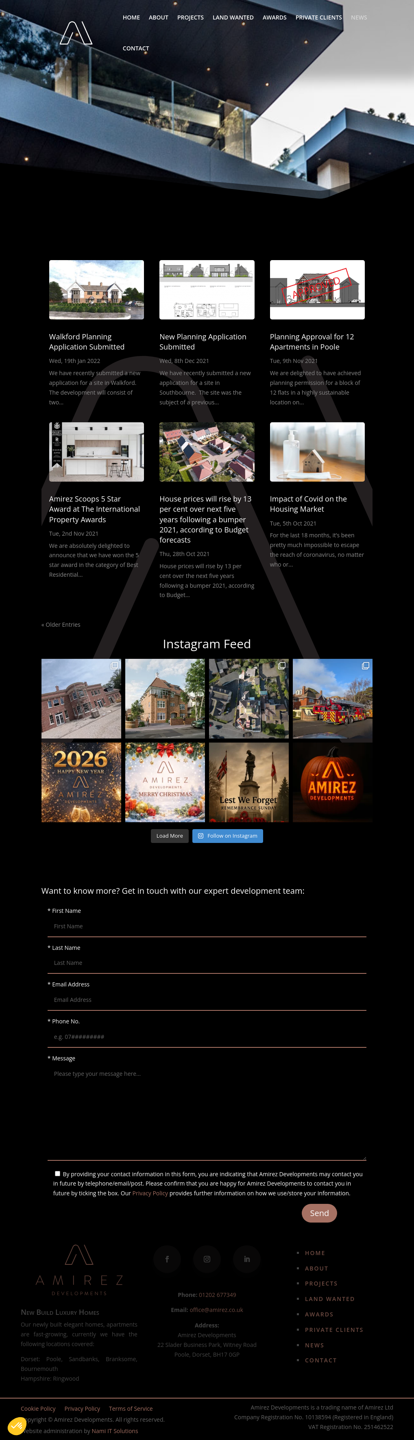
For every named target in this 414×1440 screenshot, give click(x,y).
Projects (190, 17)
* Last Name (207, 955)
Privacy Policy (150, 1193)
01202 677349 (217, 1295)
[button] (17, 1426)
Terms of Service (131, 1409)
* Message (207, 1108)
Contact (136, 48)
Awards (275, 17)
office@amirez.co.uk (216, 1310)
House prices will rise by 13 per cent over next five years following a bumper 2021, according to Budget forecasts (205, 519)
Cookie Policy (38, 1409)
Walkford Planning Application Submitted (87, 342)
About (158, 17)
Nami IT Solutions (115, 1431)
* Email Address (207, 991)
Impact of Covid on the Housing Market (308, 504)
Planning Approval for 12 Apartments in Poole (312, 342)
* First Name (207, 918)
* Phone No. (207, 1028)
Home (131, 17)
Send (319, 1213)
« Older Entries (61, 624)
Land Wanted (233, 17)
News (359, 17)
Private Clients (319, 17)
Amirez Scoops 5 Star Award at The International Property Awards (94, 509)
